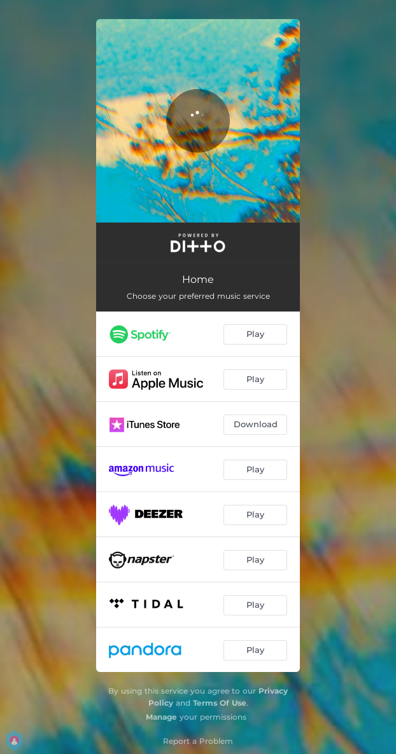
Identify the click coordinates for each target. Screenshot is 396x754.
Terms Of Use (219, 703)
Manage (161, 717)
